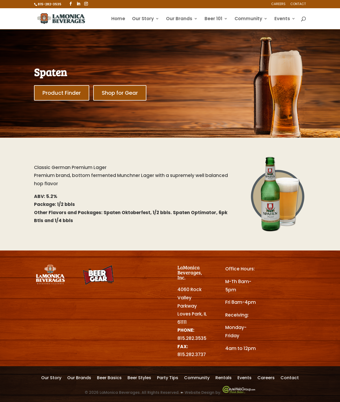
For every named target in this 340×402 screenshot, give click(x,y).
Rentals (223, 378)
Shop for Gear (120, 93)
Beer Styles (139, 378)
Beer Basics (109, 378)
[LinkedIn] (78, 4)
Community (248, 19)
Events (282, 19)
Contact (298, 4)
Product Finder (61, 93)
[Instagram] (86, 4)
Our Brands (179, 19)
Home (118, 19)
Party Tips (167, 378)
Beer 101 (213, 19)
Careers (278, 4)
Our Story (143, 19)
